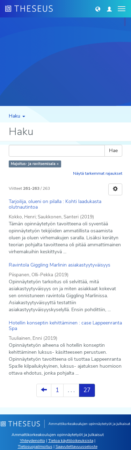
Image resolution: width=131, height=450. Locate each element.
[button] (98, 9)
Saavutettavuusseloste (76, 446)
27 (86, 390)
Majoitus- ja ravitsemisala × (35, 163)
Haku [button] (17, 116)
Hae (113, 150)
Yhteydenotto (32, 440)
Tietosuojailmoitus (35, 446)
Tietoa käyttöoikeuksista (70, 440)
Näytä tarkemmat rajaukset (97, 173)
